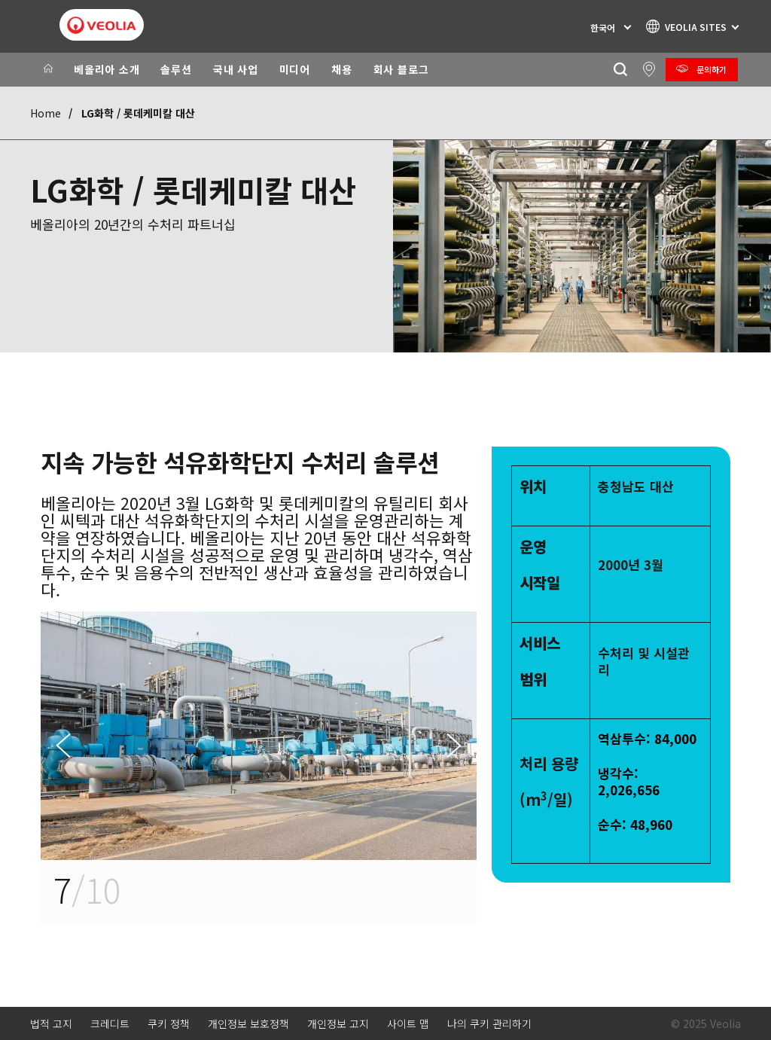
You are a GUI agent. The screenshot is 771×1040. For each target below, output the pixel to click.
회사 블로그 (401, 69)
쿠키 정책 (169, 1023)
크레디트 (110, 1023)
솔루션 (175, 69)
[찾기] (620, 69)
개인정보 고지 (338, 1023)
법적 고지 (51, 1023)
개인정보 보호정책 (248, 1023)
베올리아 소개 (106, 69)
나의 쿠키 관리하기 (489, 1023)
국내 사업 (235, 69)
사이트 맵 (408, 1023)
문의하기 (711, 69)
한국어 (602, 27)
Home (45, 112)
